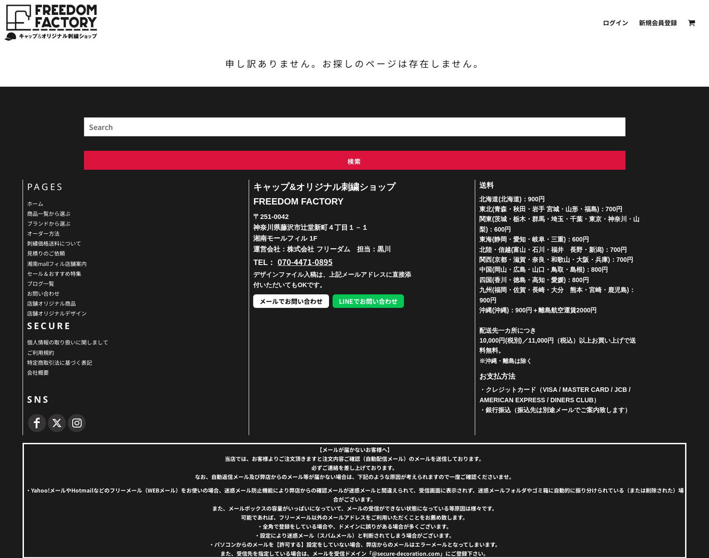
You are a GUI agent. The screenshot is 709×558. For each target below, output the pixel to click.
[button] (691, 23)
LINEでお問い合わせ (368, 301)
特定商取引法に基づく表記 (59, 362)
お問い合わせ (43, 293)
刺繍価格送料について (54, 243)
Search (91, 114)
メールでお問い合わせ (291, 301)
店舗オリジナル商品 (51, 303)
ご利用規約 (40, 352)
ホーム (35, 203)
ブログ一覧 (40, 283)
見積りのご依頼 (46, 253)
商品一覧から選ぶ (48, 213)
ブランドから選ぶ (48, 223)
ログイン (615, 22)
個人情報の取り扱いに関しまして (67, 342)
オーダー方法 (43, 233)
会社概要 (38, 372)
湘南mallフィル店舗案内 (57, 263)
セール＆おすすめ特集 (54, 273)
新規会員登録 (658, 22)
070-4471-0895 (305, 261)
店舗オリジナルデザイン (57, 313)
